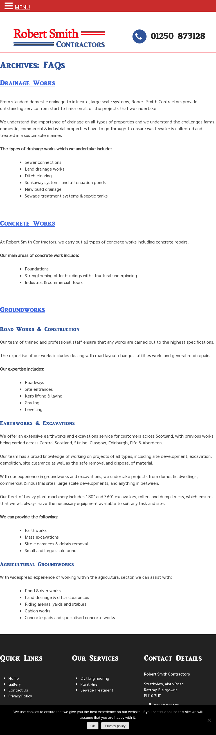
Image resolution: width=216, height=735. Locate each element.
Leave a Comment (18, 209)
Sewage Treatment (96, 689)
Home (13, 678)
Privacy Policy (20, 695)
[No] (209, 720)
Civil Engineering (94, 678)
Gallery (14, 683)
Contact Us (18, 689)
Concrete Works (27, 223)
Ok (93, 726)
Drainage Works (27, 83)
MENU (22, 7)
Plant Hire (89, 683)
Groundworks (22, 310)
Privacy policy (115, 726)
